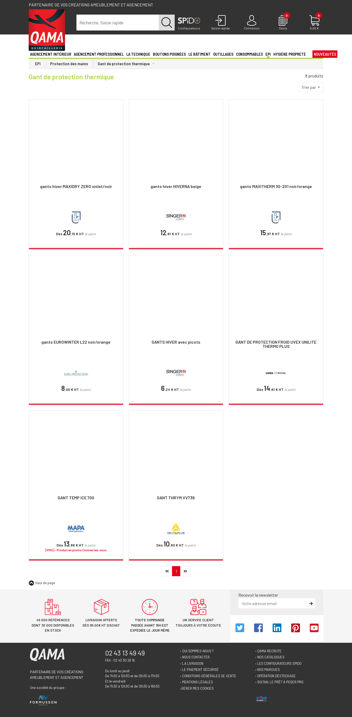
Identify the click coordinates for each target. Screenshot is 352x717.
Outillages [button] (223, 54)
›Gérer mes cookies (197, 688)
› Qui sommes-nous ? (197, 651)
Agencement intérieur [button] (50, 54)
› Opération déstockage (275, 676)
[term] (117, 22)
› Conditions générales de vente (208, 676)
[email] (273, 603)
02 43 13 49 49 (125, 653)
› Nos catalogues (270, 657)
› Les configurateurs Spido (278, 663)
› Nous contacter (195, 657)
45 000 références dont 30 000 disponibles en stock (53, 625)
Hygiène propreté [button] (289, 54)
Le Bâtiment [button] (199, 54)
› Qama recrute (268, 651)
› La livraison (191, 663)
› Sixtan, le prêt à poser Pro (279, 682)
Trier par (309, 87)
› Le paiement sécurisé (199, 669)
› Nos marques (267, 669)
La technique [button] (138, 54)
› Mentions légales (196, 682)
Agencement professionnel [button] (99, 54)
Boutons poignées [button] (169, 54)
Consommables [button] (249, 54)
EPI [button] (268, 54)
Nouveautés (325, 54)
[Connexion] (251, 22)
